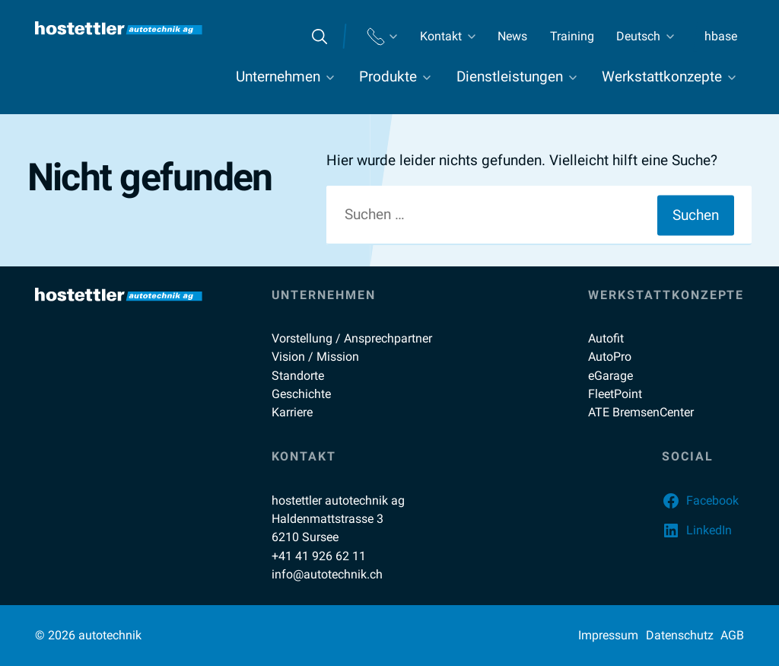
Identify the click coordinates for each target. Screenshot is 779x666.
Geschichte (301, 394)
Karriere (292, 412)
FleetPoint (615, 394)
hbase (720, 36)
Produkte (388, 77)
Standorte (298, 375)
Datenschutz (680, 635)
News (512, 36)
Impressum (608, 635)
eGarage (610, 375)
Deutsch (638, 36)
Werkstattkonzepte (662, 77)
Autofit (606, 338)
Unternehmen (278, 77)
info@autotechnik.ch (327, 574)
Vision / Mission (315, 356)
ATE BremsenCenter (641, 412)
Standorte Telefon (382, 36)
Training (572, 36)
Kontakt (441, 36)
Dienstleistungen (509, 77)
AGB (732, 635)
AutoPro (609, 356)
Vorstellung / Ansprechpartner (352, 338)
